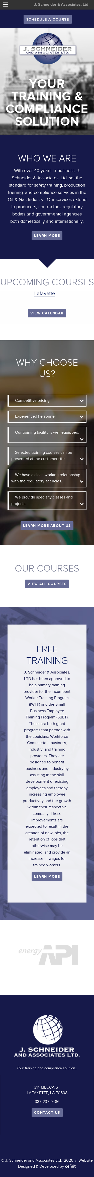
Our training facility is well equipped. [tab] (49, 434)
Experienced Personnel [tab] (37, 416)
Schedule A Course (47, 19)
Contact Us (47, 1112)
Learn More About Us (47, 526)
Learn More (47, 236)
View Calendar (47, 313)
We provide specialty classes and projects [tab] (42, 500)
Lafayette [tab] (44, 293)
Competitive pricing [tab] (34, 400)
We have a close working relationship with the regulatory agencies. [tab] (45, 478)
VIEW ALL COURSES (47, 584)
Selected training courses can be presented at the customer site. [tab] (41, 455)
